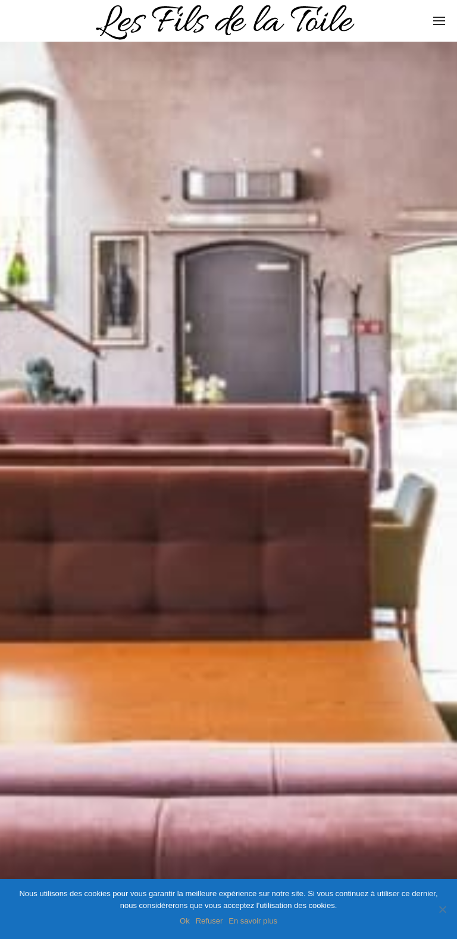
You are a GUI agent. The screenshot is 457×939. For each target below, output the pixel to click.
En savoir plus (252, 920)
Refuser (209, 920)
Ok (185, 920)
